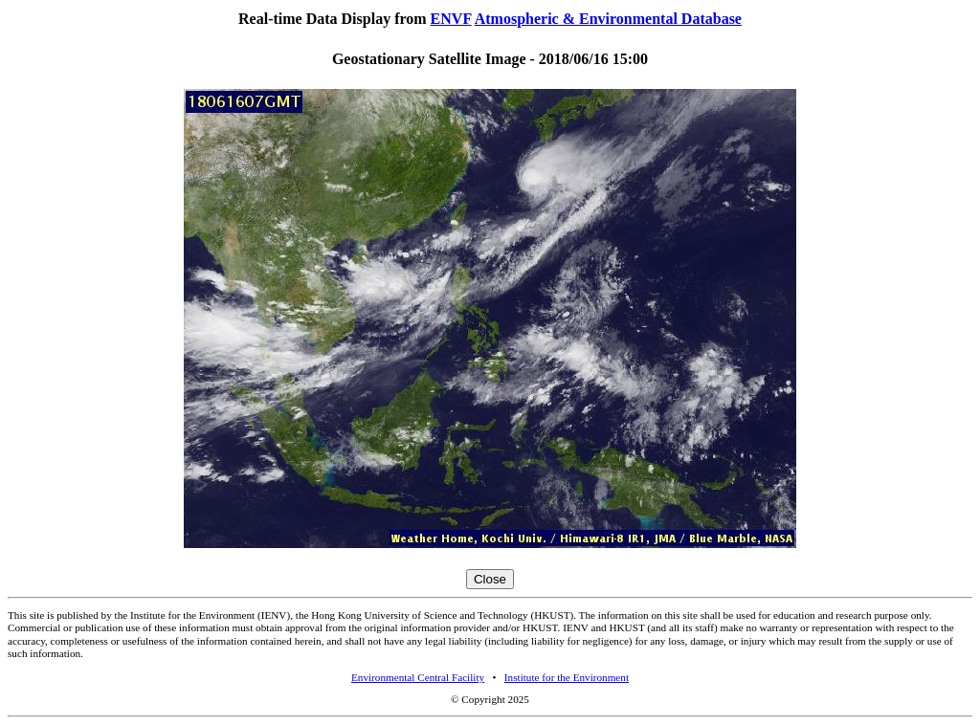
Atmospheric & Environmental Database (608, 19)
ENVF (451, 19)
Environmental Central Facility (417, 677)
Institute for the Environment (566, 677)
